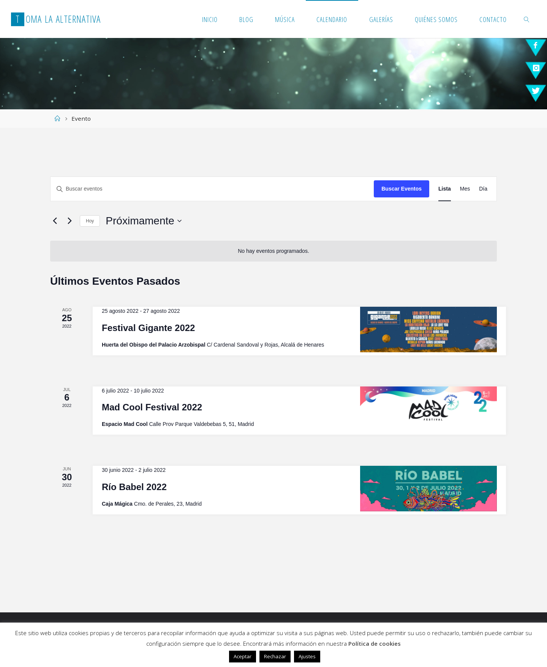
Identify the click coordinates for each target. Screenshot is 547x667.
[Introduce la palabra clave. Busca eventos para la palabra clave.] (212, 189)
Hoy (90, 221)
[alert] (273, 251)
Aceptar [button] (242, 656)
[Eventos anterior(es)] (54, 220)
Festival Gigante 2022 (148, 328)
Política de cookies (374, 643)
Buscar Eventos (401, 189)
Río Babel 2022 (134, 487)
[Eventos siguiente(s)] (69, 220)
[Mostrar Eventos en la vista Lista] (444, 189)
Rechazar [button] (275, 656)
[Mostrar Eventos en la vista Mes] (465, 189)
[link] (526, 19)
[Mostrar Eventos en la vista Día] (483, 189)
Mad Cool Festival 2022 (152, 407)
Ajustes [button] (307, 656)
